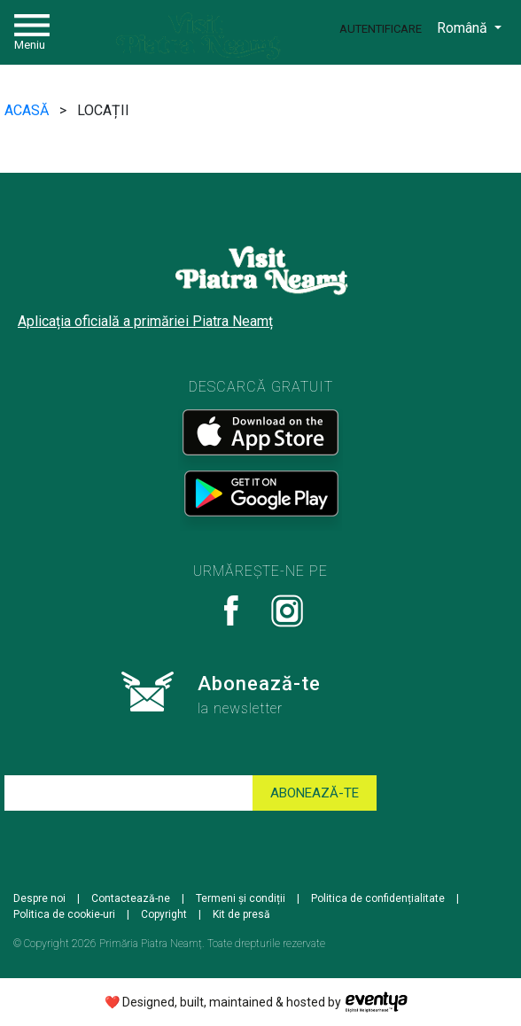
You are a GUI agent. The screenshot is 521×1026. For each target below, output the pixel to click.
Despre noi (39, 898)
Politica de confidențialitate (378, 898)
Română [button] (464, 27)
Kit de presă (241, 914)
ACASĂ (28, 110)
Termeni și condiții (240, 898)
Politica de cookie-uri (64, 914)
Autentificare (380, 28)
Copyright (164, 914)
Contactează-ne (130, 898)
